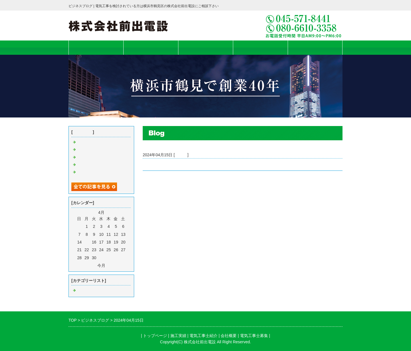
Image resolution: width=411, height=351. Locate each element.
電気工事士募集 (315, 47)
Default (181, 155)
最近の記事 (83, 132)
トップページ (95, 47)
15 (86, 242)
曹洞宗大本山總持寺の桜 (99, 149)
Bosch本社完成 (156, 164)
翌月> (111, 265)
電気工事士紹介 (206, 47)
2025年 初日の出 (93, 157)
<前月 (91, 265)
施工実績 (150, 47)
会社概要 (260, 47)
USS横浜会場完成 (93, 142)
